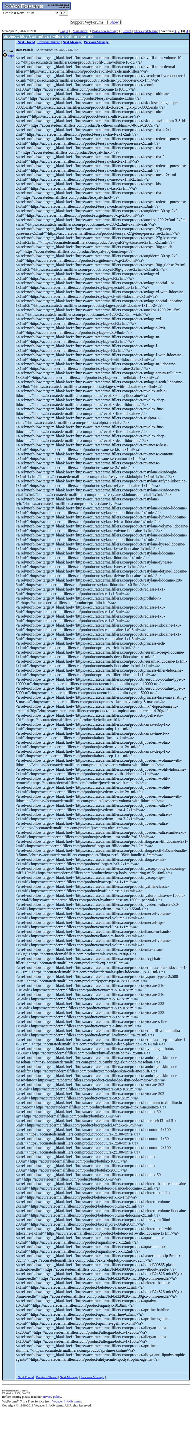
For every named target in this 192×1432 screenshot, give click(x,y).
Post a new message (105, 31)
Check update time (146, 31)
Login (64, 31)
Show (114, 22)
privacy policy (51, 1396)
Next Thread (26, 1377)
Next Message (69, 1377)
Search (127, 31)
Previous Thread (47, 1377)
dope (11, 56)
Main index (80, 31)
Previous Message (92, 1377)
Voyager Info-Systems (66, 1401)
